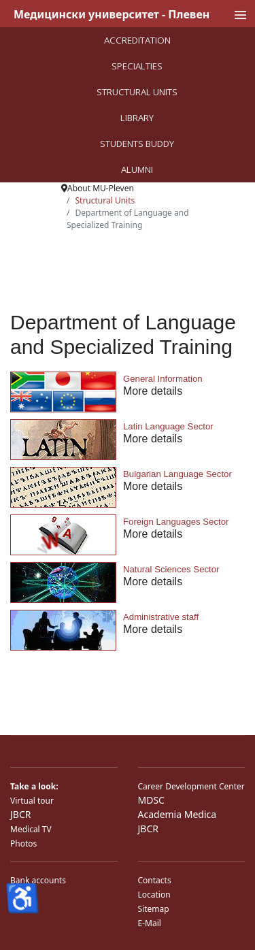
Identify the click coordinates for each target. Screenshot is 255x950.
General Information (163, 379)
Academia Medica (177, 814)
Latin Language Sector (168, 426)
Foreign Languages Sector (175, 522)
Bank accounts (38, 880)
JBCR (20, 814)
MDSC (151, 799)
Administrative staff (161, 617)
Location (154, 894)
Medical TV (31, 829)
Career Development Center (191, 786)
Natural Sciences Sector (171, 569)
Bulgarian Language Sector (177, 474)
